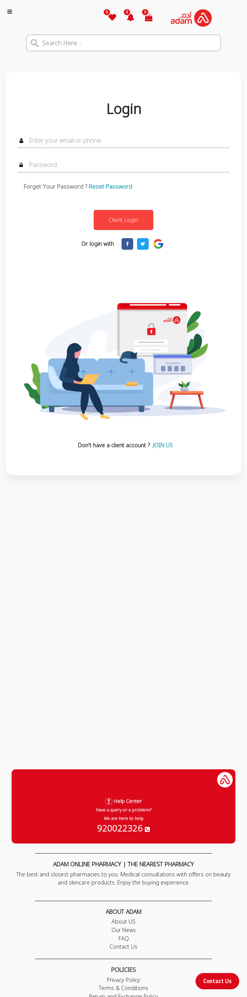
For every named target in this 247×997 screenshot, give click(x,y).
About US (123, 921)
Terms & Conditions (123, 988)
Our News (123, 930)
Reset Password (110, 186)
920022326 (123, 828)
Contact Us (217, 981)
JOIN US (163, 445)
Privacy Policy (123, 979)
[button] (126, 18)
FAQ (123, 938)
